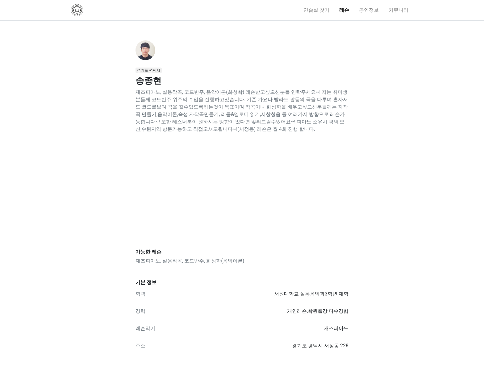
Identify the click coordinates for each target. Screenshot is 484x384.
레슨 (344, 10)
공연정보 (369, 10)
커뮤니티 (398, 10)
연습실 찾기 (316, 10)
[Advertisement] (242, 191)
